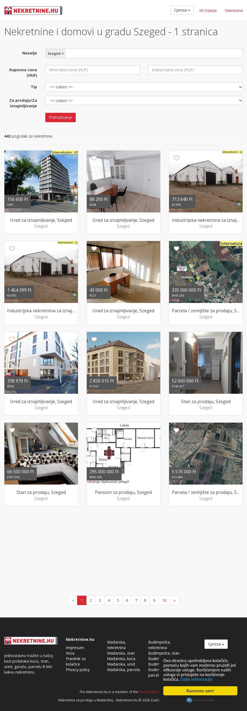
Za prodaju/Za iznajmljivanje (23, 103)
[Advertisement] (123, 551)
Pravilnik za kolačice (76, 661)
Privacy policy (78, 669)
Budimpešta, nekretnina (159, 644)
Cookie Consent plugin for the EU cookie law (200, 700)
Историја (208, 10)
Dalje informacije (197, 679)
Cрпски (182, 10)
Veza (70, 653)
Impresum (75, 647)
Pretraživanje (60, 117)
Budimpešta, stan (163, 653)
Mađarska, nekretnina (116, 644)
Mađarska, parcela (123, 669)
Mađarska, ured (121, 664)
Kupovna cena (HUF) (23, 72)
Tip (34, 86)
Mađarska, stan (121, 653)
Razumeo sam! (200, 691)
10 (164, 600)
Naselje (29, 53)
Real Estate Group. (153, 692)
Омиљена (234, 10)
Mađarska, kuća (121, 658)
